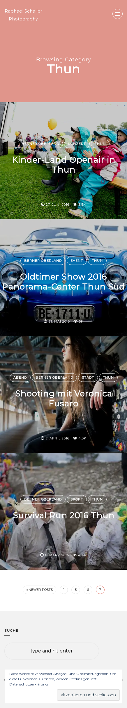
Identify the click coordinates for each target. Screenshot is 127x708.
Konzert (77, 144)
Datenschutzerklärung (28, 684)
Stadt (88, 377)
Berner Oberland (40, 144)
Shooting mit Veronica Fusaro (63, 398)
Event (76, 261)
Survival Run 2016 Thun (63, 515)
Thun (100, 144)
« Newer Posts (39, 590)
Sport (76, 499)
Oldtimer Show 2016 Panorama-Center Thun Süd (63, 282)
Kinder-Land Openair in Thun (63, 165)
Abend (20, 377)
